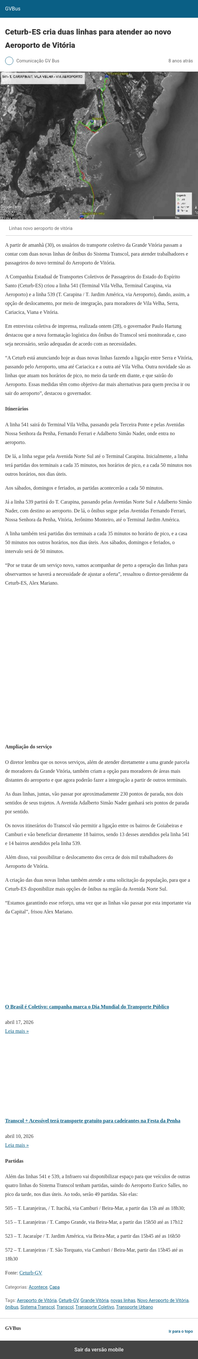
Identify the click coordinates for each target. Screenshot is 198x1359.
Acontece (38, 1287)
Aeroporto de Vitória (37, 1300)
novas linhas (123, 1300)
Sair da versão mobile (99, 1350)
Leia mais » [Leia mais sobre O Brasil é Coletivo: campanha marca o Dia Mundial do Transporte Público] (17, 1031)
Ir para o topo (181, 1331)
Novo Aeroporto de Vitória (162, 1300)
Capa (55, 1287)
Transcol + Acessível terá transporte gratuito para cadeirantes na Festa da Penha (92, 1120)
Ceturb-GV (30, 1272)
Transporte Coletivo (94, 1307)
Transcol (65, 1307)
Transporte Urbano (134, 1307)
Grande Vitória (94, 1300)
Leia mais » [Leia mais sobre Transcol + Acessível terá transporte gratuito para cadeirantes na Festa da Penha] (17, 1145)
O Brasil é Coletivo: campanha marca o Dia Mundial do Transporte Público (87, 1006)
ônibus (11, 1307)
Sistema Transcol (37, 1307)
